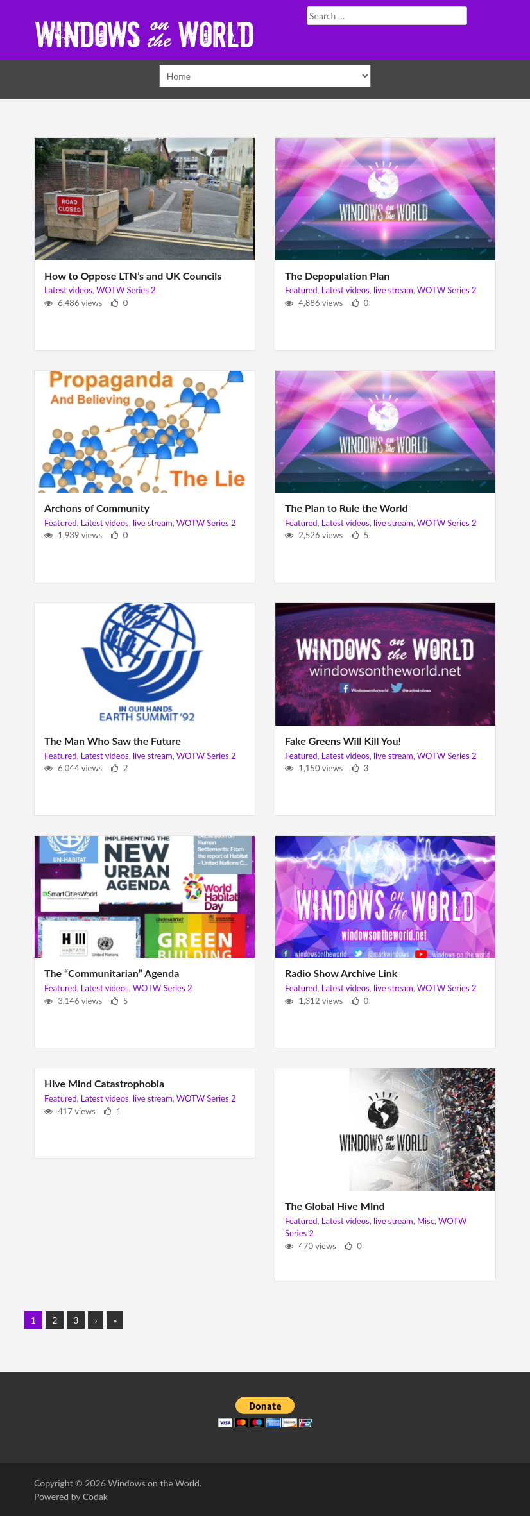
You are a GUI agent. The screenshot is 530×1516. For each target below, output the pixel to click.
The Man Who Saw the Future (112, 741)
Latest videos (68, 290)
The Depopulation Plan (337, 275)
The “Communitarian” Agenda (111, 973)
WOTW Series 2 (126, 290)
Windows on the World (154, 1483)
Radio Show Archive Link (341, 973)
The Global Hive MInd (334, 1206)
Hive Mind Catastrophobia (104, 1083)
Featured (301, 290)
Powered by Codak (71, 1496)
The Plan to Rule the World (346, 508)
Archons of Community (97, 508)
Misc (425, 1221)
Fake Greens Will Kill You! (343, 741)
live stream (393, 290)
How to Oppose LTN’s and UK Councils (132, 275)
